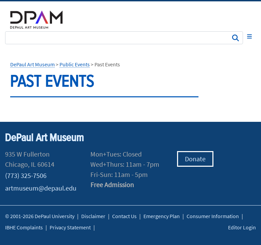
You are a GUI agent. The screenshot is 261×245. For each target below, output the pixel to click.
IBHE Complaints (24, 227)
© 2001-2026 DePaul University (39, 216)
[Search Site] (124, 37)
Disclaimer (93, 216)
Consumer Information (213, 216)
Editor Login (242, 227)
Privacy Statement (70, 227)
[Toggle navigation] (249, 36)
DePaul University (40, 20)
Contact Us (124, 216)
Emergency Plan (161, 216)
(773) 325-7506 (26, 175)
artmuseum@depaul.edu (40, 188)
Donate (195, 158)
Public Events (74, 64)
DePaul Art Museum (32, 64)
